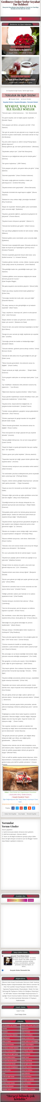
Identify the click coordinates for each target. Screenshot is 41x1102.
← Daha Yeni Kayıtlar (9, 814)
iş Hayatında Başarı (26, 1076)
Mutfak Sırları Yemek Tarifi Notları (30, 1025)
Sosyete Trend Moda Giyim (20, 956)
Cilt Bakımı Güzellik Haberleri (10, 1048)
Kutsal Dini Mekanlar (8, 1086)
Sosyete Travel (25, 1057)
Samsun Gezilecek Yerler (27, 1038)
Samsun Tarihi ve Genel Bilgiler (29, 1041)
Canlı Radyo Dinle (20, 1014)
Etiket (3, 1073)
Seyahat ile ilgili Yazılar (15, 91)
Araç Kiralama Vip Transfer (9, 1025)
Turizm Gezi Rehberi (26, 1070)
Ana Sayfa (21, 814)
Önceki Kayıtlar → (32, 814)
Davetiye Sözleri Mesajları (9, 1051)
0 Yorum (29, 53)
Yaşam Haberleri (25, 1073)
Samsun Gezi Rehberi (27, 1035)
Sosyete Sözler (13, 53)
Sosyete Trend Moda (26, 1060)
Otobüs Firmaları (25, 1032)
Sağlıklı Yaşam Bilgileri (27, 1044)
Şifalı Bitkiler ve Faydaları (28, 1089)
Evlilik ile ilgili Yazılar (8, 1076)
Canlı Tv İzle (20, 1011)
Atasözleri (5, 1032)
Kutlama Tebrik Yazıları (8, 1083)
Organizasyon (24, 1028)
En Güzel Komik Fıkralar (9, 1064)
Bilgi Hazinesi (6, 1038)
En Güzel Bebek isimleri (8, 1057)
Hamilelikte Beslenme (21, 49)
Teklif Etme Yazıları (26, 1067)
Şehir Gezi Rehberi (26, 1083)
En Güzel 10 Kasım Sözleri (21, 958)
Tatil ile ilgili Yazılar (27, 91)
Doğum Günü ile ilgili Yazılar (10, 1054)
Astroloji (4, 1028)
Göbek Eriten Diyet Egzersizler (20, 79)
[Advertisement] (20, 13)
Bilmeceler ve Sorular (8, 1044)
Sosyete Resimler (25, 1054)
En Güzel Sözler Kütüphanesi (10, 1067)
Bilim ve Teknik (6, 1041)
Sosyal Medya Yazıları (27, 1051)
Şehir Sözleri (24, 1086)
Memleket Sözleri (7, 1089)
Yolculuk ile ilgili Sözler (20, 95)
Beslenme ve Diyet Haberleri (20, 47)
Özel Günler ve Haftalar (27, 1080)
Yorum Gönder (27, 99)
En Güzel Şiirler (6, 1070)
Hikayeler (4, 1080)
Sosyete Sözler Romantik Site (20, 970)
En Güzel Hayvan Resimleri (9, 1060)
